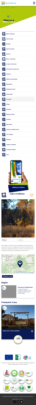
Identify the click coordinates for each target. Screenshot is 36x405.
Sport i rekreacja (8, 59)
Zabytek (6, 139)
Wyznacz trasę (7, 276)
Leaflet (17, 272)
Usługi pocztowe (8, 89)
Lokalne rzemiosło (9, 144)
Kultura (6, 54)
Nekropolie (7, 124)
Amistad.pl (20, 399)
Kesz (5, 154)
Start (2, 7)
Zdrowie (6, 74)
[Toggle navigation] (34, 3)
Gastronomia (7, 39)
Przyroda (13, 7)
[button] (32, 218)
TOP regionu (7, 134)
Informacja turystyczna (10, 69)
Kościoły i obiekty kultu (10, 129)
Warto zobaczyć (8, 34)
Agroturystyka (8, 49)
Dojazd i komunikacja (9, 79)
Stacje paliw (7, 94)
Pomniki (6, 119)
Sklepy (6, 104)
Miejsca (7, 7)
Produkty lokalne (9, 149)
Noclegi (6, 44)
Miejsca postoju (8, 114)
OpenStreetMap (24, 272)
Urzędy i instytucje (9, 64)
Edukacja (6, 109)
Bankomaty (7, 84)
